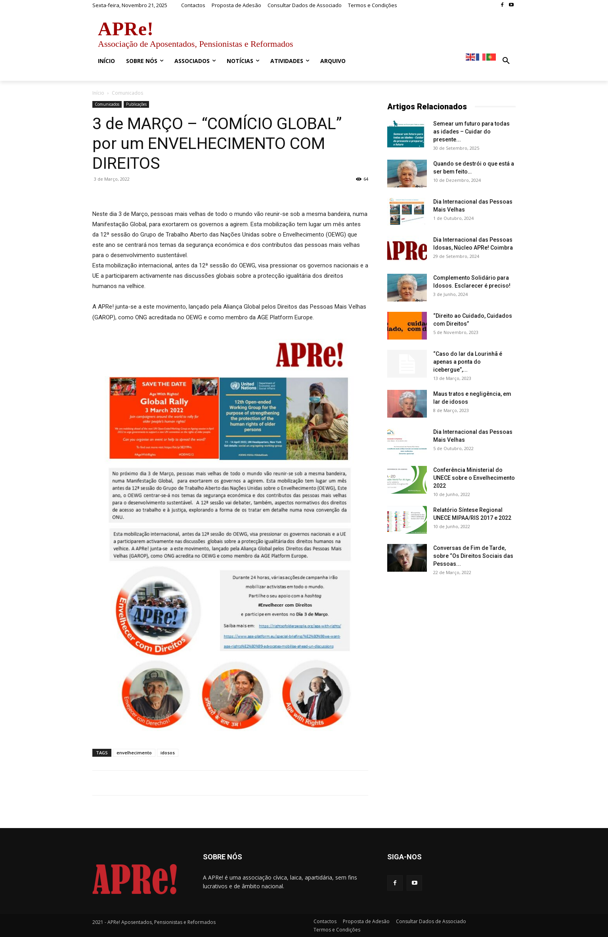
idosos (168, 753)
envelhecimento (134, 753)
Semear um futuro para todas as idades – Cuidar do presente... (471, 131)
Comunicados (107, 104)
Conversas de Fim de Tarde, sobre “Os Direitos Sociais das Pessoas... (473, 556)
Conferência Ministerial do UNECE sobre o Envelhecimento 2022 (474, 478)
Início (98, 93)
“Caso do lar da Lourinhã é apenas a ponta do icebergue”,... (467, 362)
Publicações (136, 104)
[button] (506, 61)
